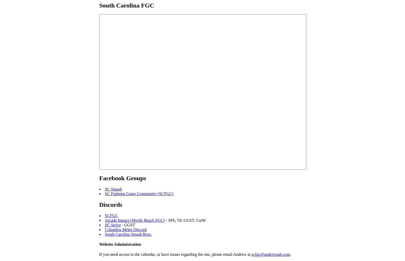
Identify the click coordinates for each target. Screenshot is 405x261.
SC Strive (113, 225)
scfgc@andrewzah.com (271, 254)
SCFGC (111, 215)
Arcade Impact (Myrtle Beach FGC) (135, 220)
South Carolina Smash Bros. (128, 234)
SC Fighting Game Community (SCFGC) (139, 194)
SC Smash (113, 189)
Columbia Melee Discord (126, 229)
